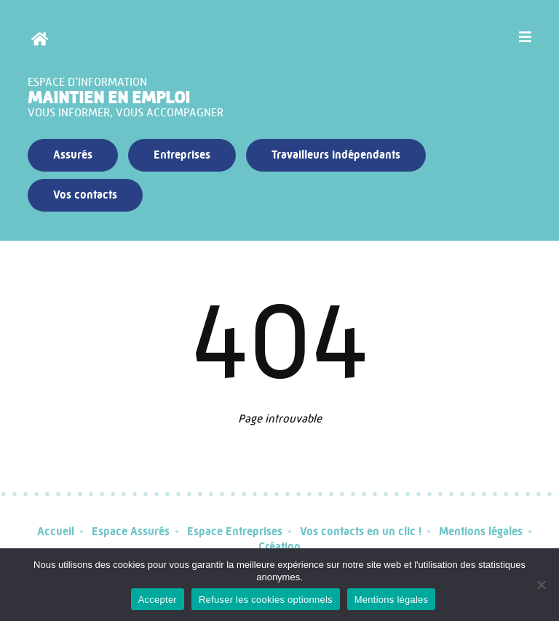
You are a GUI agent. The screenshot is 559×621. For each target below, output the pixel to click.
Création (279, 546)
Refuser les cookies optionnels (266, 599)
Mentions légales (481, 531)
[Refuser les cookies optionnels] (541, 584)
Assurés (72, 154)
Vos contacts (85, 194)
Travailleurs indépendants (335, 154)
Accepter (157, 599)
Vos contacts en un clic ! (360, 531)
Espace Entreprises (234, 531)
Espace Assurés (131, 531)
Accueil (55, 531)
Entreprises (182, 154)
